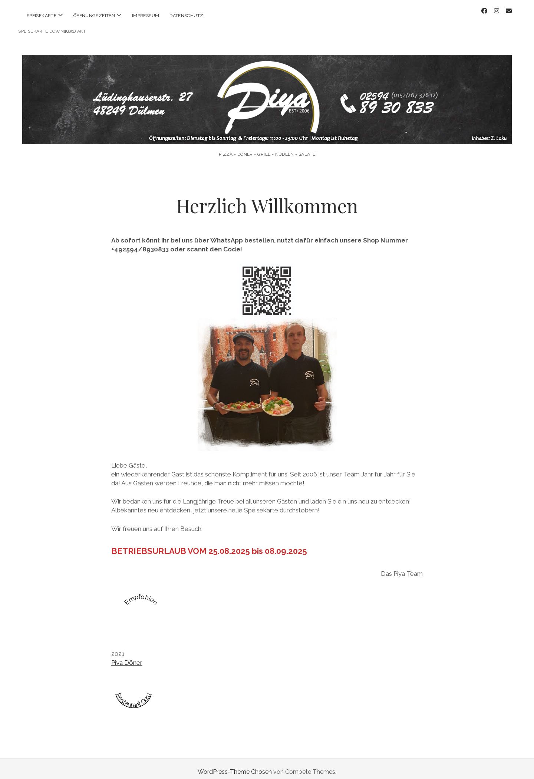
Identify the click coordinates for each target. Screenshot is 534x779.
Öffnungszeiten (94, 15)
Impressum (145, 15)
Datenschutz (186, 15)
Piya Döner (126, 656)
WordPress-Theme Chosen (235, 765)
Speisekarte (41, 15)
